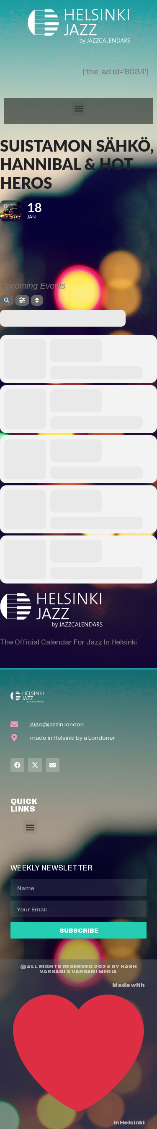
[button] (78, 109)
